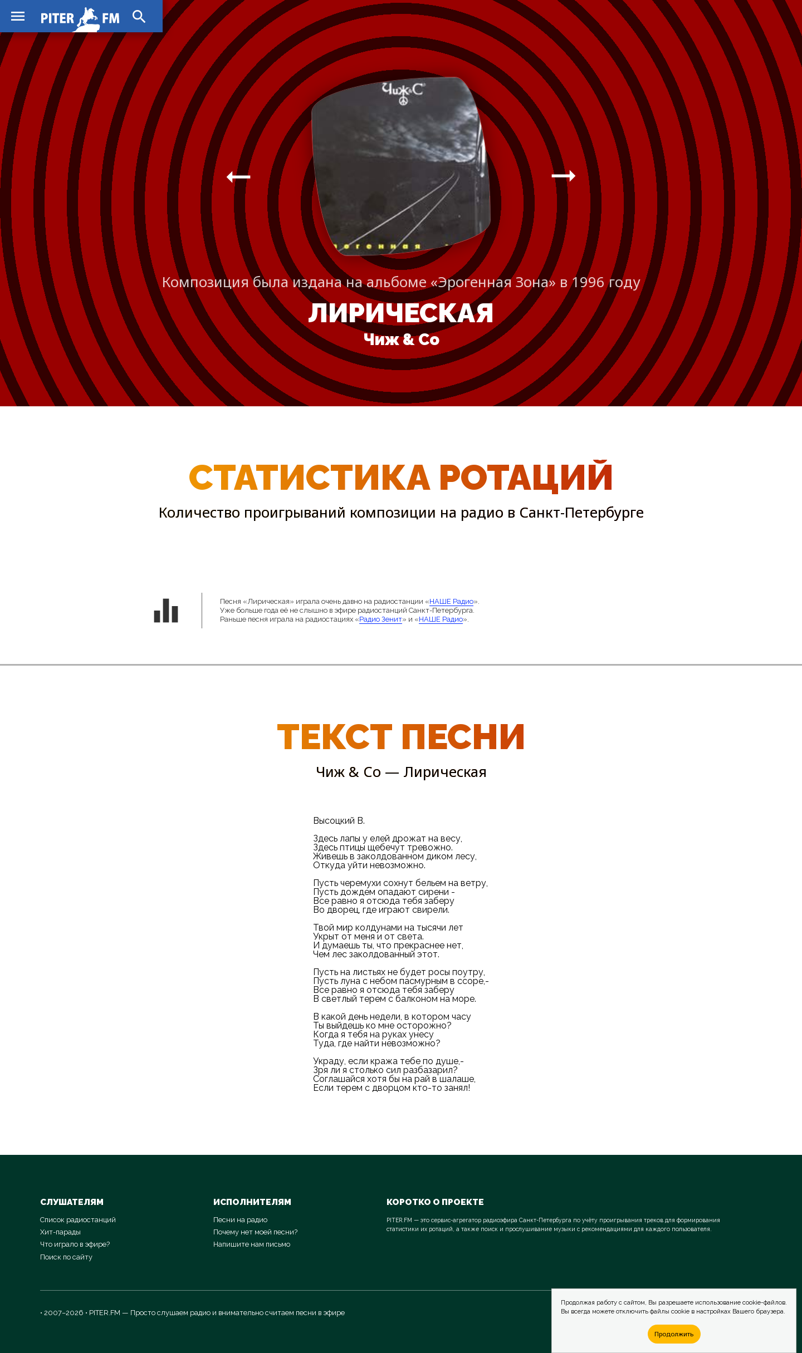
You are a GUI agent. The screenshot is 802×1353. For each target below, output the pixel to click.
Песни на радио (240, 1220)
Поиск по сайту (66, 1257)
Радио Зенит (380, 619)
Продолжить (673, 1334)
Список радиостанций (78, 1220)
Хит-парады (60, 1232)
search (139, 17)
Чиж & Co (401, 339)
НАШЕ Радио (451, 601)
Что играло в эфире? (75, 1244)
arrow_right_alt (238, 176)
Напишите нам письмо (251, 1244)
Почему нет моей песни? (255, 1232)
